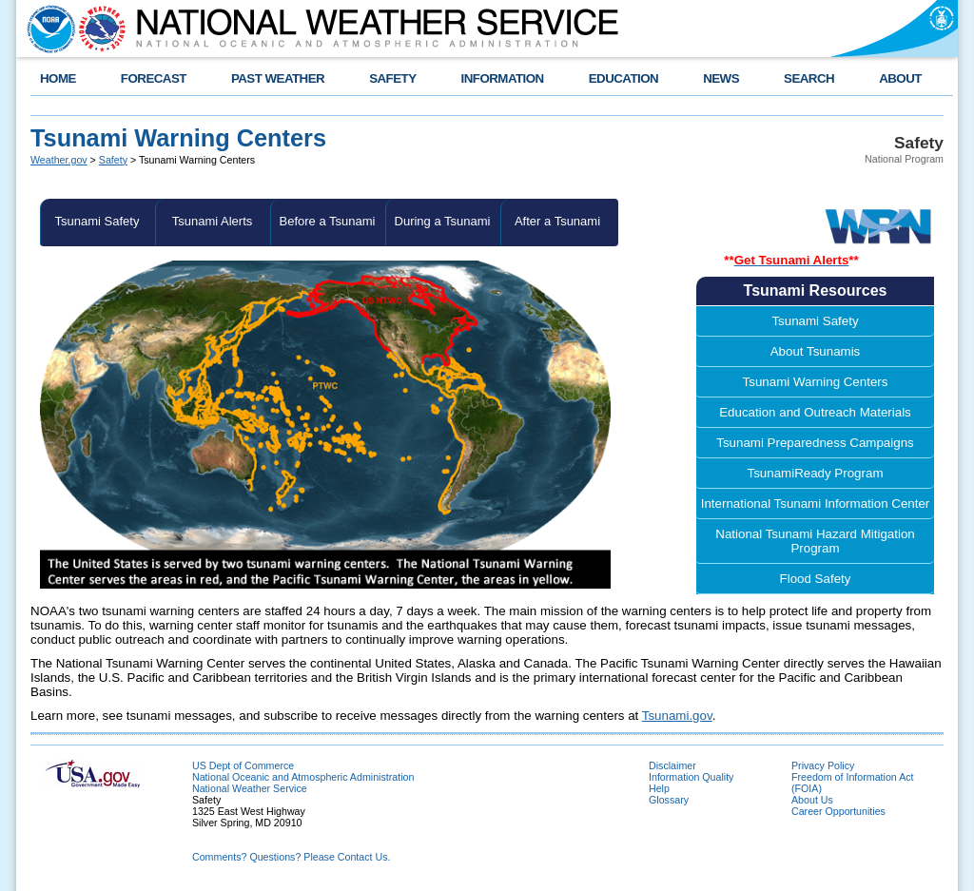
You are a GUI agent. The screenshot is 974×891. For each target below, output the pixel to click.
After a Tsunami (557, 221)
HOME (58, 78)
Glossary (669, 799)
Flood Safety (815, 578)
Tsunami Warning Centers (815, 382)
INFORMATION (502, 78)
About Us (812, 799)
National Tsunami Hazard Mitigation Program (814, 541)
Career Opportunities (838, 811)
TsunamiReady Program (816, 473)
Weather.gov (59, 159)
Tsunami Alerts (212, 221)
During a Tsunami (443, 221)
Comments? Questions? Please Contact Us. (291, 856)
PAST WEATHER (277, 78)
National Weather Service (249, 788)
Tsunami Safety (97, 221)
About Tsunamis (815, 351)
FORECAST (153, 78)
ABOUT (900, 78)
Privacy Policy (822, 765)
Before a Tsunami (328, 221)
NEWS (721, 78)
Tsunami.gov (677, 715)
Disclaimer (672, 765)
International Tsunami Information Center (815, 503)
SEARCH (809, 78)
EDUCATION (623, 78)
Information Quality (691, 777)
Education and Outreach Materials (815, 412)
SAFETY (392, 78)
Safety (113, 159)
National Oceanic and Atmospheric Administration (303, 777)
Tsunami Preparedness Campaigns (814, 443)
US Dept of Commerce (243, 765)
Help (659, 788)
